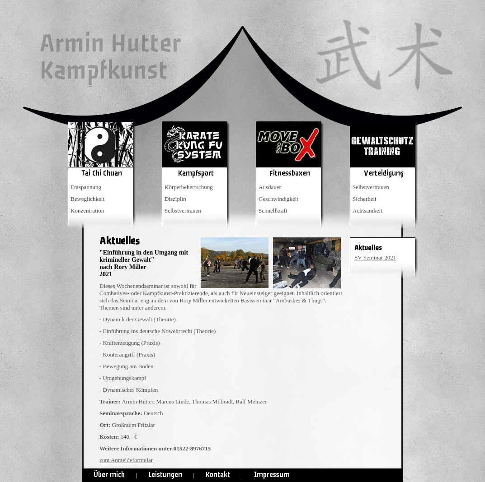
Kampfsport (196, 173)
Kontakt (218, 474)
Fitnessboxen (289, 173)
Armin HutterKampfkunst (110, 57)
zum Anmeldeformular (126, 460)
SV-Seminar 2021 (375, 257)
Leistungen (165, 474)
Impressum (272, 474)
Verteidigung (384, 173)
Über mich (109, 474)
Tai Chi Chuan (101, 173)
